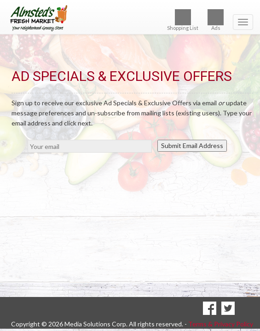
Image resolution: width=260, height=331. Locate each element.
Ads (216, 20)
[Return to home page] (130, 18)
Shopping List (182, 20)
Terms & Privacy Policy (220, 312)
